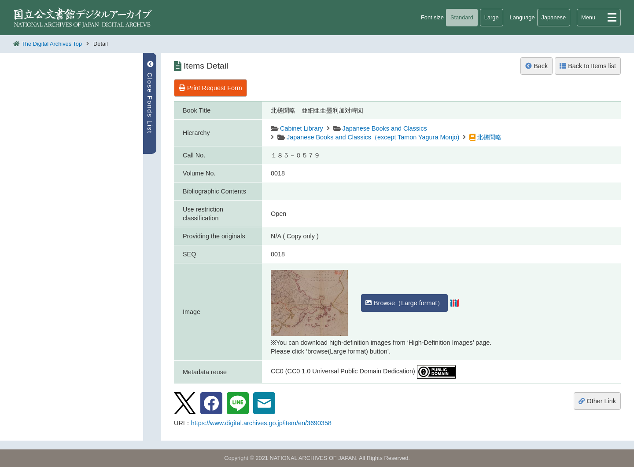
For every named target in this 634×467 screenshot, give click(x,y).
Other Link (597, 401)
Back (536, 65)
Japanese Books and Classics (385, 128)
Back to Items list (588, 65)
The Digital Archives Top (52, 43)
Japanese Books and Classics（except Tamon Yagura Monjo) (373, 137)
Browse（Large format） (404, 302)
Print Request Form (210, 87)
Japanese (554, 17)
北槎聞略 (489, 137)
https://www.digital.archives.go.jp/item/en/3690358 (261, 423)
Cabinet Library (301, 128)
